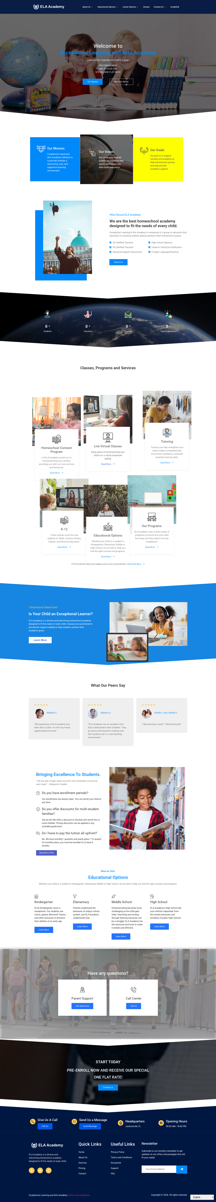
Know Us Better (121, 81)
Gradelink (175, 7)
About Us (88, 7)
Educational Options (108, 7)
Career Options (130, 7)
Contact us (108, 1087)
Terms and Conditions (79, 1195)
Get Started (92, 81)
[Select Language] (202, 1197)
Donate (146, 7)
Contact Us (160, 7)
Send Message (90, 1126)
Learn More (44, 930)
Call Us (133, 1006)
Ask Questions (82, 1006)
